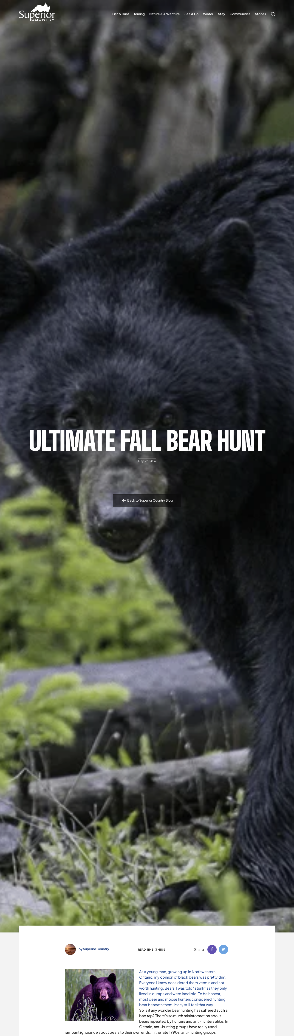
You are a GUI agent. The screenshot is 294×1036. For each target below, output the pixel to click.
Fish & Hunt (120, 14)
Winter (208, 14)
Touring (139, 14)
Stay (221, 14)
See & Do (191, 14)
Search (271, 11)
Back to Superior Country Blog (147, 500)
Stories (260, 14)
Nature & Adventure (164, 14)
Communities (240, 14)
